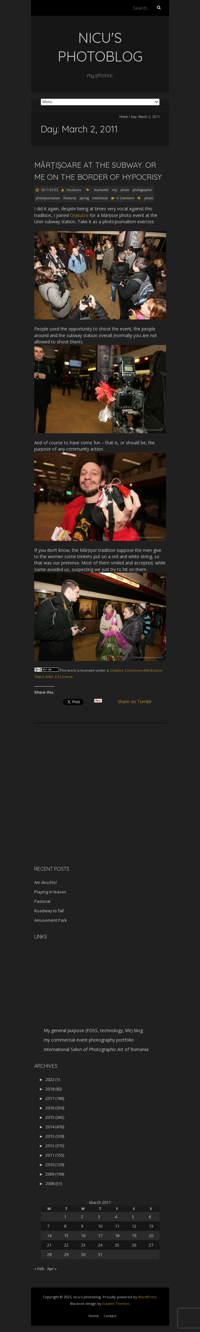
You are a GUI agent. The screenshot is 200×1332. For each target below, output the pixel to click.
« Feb (39, 1268)
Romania (69, 198)
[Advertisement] (73, 816)
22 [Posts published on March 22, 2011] (66, 1245)
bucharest (101, 190)
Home (123, 116)
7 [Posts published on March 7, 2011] (48, 1226)
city (114, 190)
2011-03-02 (49, 190)
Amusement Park (50, 920)
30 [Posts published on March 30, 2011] (83, 1254)
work (71, 670)
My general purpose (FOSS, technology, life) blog (93, 1030)
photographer (142, 190)
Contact (110, 1315)
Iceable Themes (115, 1303)
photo (125, 190)
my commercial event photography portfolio (89, 1040)
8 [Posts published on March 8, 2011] (65, 1226)
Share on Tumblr (137, 701)
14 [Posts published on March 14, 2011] (49, 1235)
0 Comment (125, 198)
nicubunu (73, 190)
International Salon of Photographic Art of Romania (96, 1049)
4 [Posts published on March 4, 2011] (116, 1216)
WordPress (147, 1296)
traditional (100, 198)
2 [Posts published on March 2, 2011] (82, 1216)
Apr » (52, 1268)
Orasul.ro (79, 215)
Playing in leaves (50, 892)
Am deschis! (45, 882)
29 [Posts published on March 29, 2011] (66, 1254)
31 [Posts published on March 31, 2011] (100, 1254)
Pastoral (42, 901)
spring (84, 198)
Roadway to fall (49, 911)
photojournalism (48, 198)
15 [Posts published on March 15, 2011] (66, 1235)
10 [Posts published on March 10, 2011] (100, 1226)
